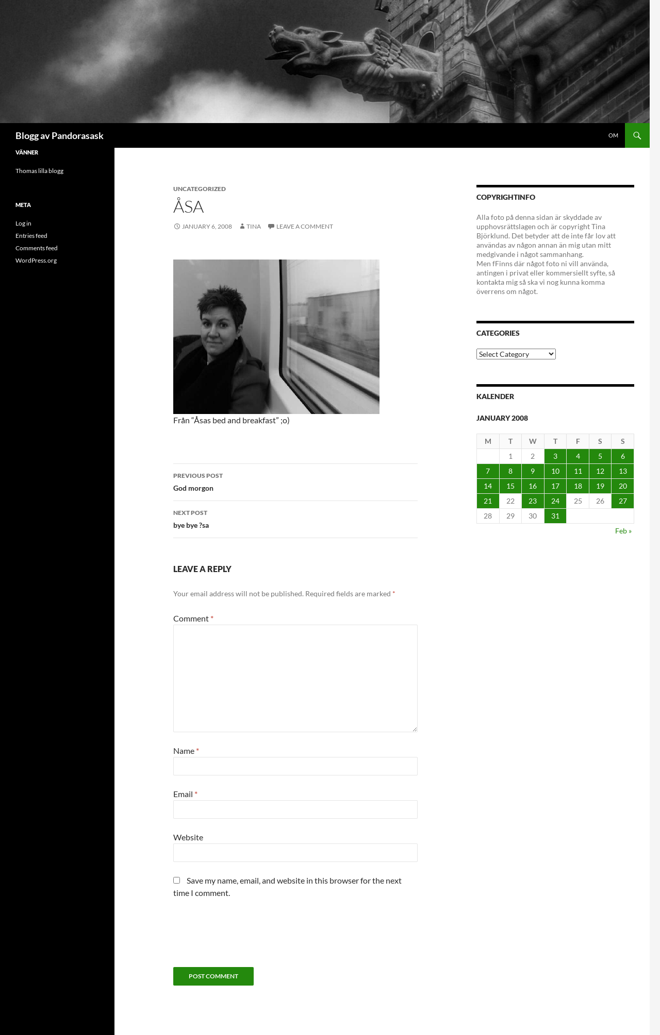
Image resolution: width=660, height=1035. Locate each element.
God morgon (295, 481)
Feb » (623, 530)
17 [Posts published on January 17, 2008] (555, 485)
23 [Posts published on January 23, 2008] (533, 500)
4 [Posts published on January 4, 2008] (578, 456)
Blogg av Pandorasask (59, 135)
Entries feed (31, 235)
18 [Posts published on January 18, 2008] (578, 485)
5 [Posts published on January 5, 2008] (600, 456)
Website (188, 837)
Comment (193, 618)
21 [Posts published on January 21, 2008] (488, 500)
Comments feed (36, 248)
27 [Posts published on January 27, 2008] (623, 500)
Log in (23, 223)
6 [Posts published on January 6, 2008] (623, 456)
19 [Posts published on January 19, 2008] (600, 485)
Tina (253, 226)
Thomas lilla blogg (39, 171)
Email (185, 794)
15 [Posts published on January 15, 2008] (510, 485)
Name (186, 750)
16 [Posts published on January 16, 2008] (533, 485)
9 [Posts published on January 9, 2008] (533, 471)
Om (613, 135)
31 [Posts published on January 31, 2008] (555, 515)
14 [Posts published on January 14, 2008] (488, 485)
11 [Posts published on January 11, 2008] (578, 471)
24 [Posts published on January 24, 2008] (555, 500)
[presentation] (251, 937)
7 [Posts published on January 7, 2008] (488, 471)
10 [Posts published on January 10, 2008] (555, 471)
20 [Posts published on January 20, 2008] (623, 485)
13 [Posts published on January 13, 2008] (623, 471)
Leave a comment (304, 226)
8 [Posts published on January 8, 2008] (510, 471)
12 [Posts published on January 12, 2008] (600, 471)
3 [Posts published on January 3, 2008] (555, 456)
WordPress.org (36, 260)
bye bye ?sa (295, 518)
